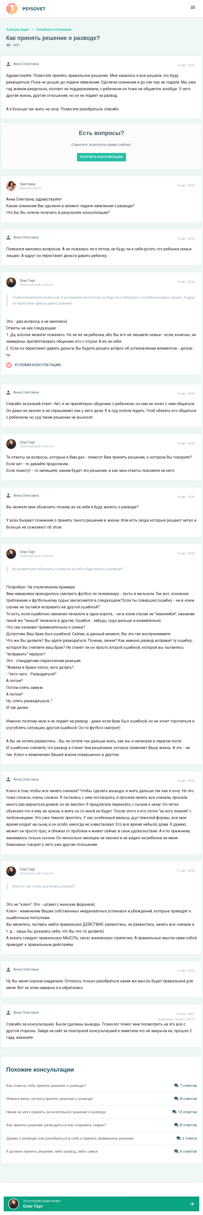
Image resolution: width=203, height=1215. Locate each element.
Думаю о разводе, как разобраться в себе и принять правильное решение (69, 1138)
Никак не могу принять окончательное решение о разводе (56, 1112)
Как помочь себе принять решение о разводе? (46, 1085)
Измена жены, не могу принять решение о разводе (49, 1098)
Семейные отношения (53, 29)
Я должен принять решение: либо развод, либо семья (52, 1151)
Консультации (17, 29)
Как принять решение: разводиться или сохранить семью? (56, 1125)
